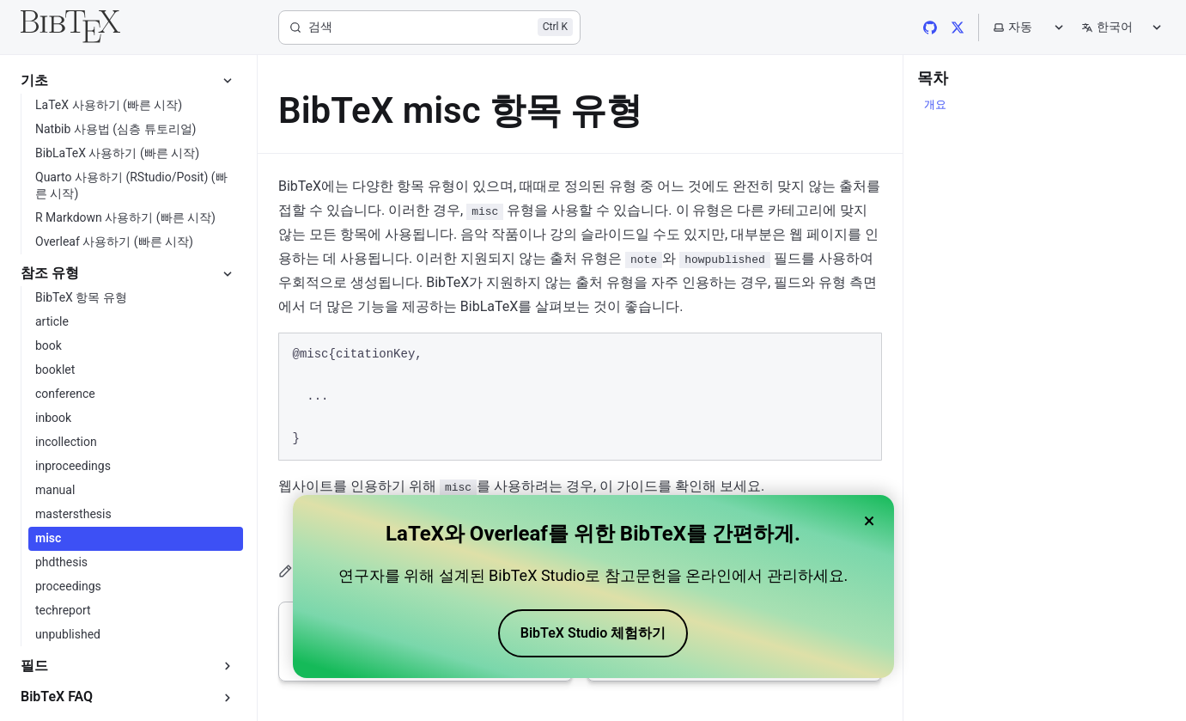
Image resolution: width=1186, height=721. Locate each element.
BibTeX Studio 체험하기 (593, 633)
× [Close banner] (869, 521)
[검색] (429, 27)
